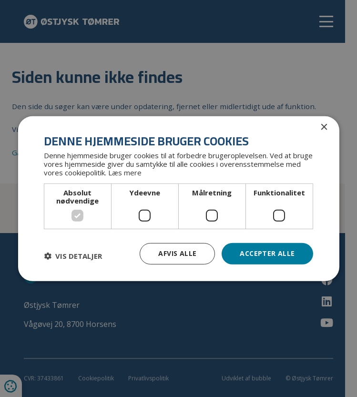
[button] (73, 256)
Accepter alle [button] (267, 253)
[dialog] (178, 198)
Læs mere (125, 172)
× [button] (323, 127)
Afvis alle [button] (177, 253)
